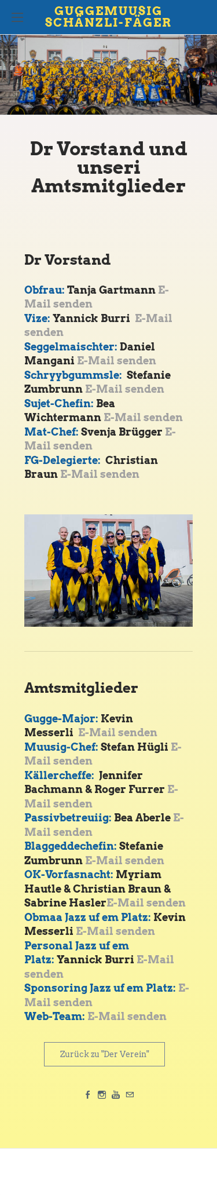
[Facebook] (88, 1095)
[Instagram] (102, 1095)
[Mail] (130, 1095)
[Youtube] (116, 1095)
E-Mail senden (116, 361)
